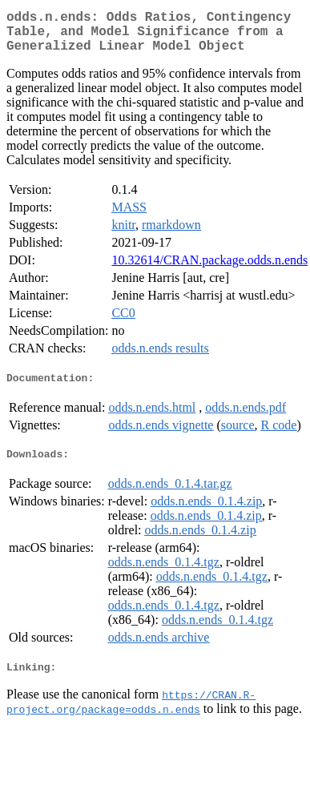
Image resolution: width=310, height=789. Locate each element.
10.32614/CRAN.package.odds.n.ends (209, 269)
